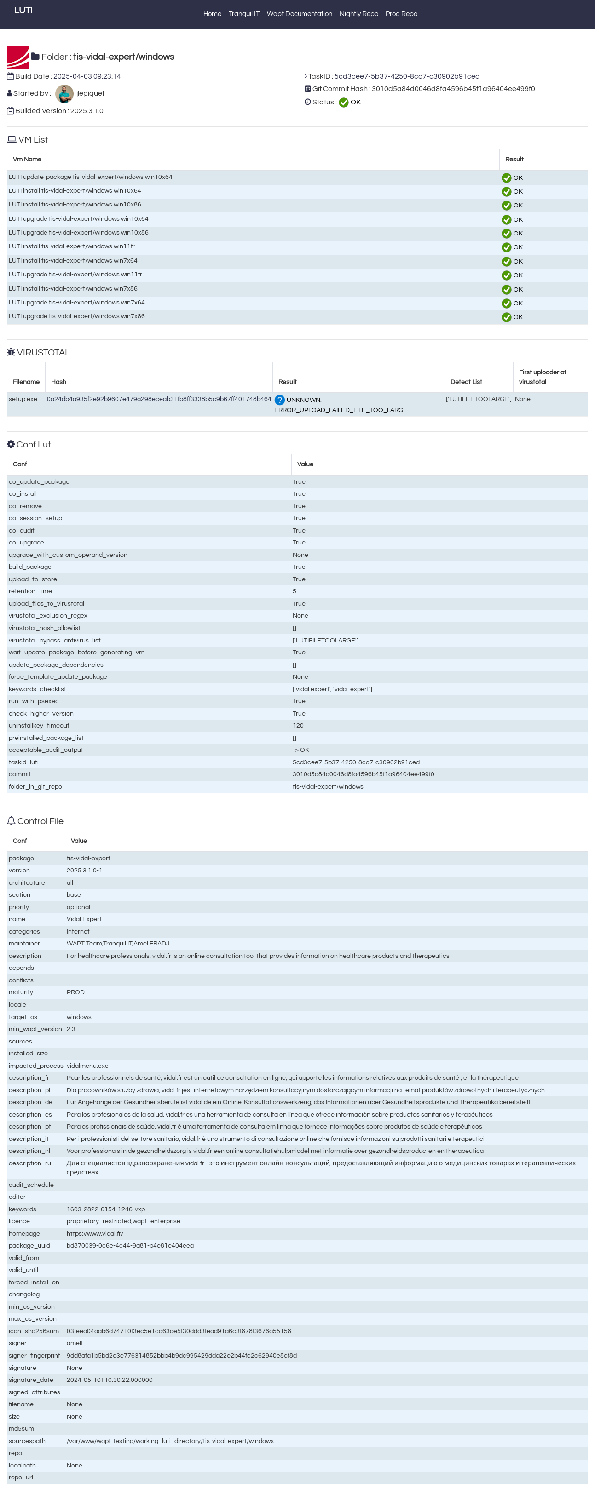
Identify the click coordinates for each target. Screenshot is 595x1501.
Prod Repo (401, 14)
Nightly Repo (359, 14)
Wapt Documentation (299, 14)
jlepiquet (89, 93)
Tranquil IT (244, 14)
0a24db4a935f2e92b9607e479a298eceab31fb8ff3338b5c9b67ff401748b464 (159, 398)
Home (212, 14)
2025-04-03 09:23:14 (87, 76)
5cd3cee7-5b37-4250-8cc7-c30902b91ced (407, 76)
